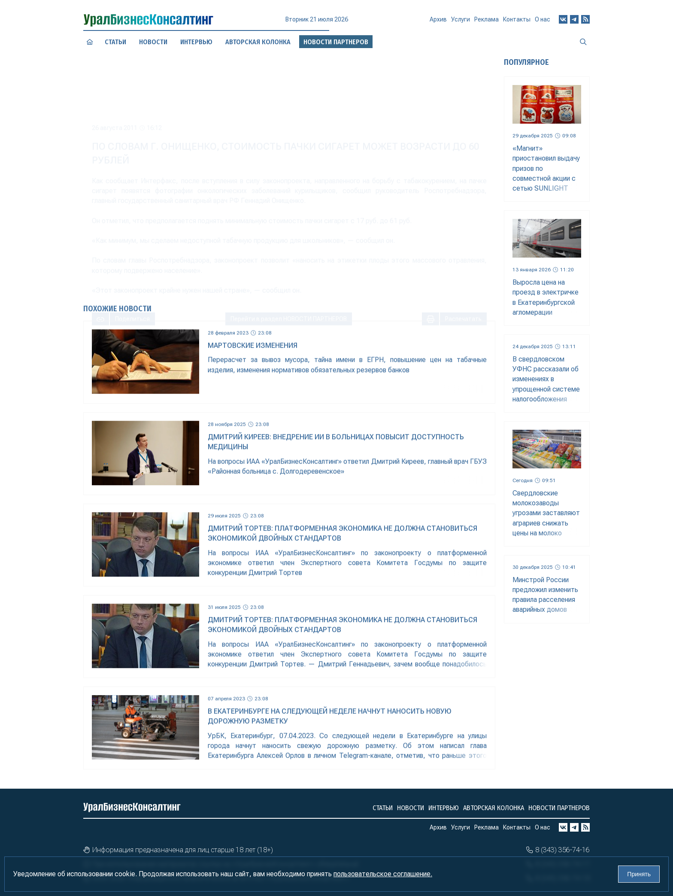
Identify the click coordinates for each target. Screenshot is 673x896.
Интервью (196, 42)
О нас (542, 21)
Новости (153, 42)
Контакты (517, 21)
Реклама (486, 22)
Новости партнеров (559, 808)
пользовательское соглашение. (382, 874)
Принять (639, 874)
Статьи (115, 42)
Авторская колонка (493, 808)
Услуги (460, 22)
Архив (438, 23)
